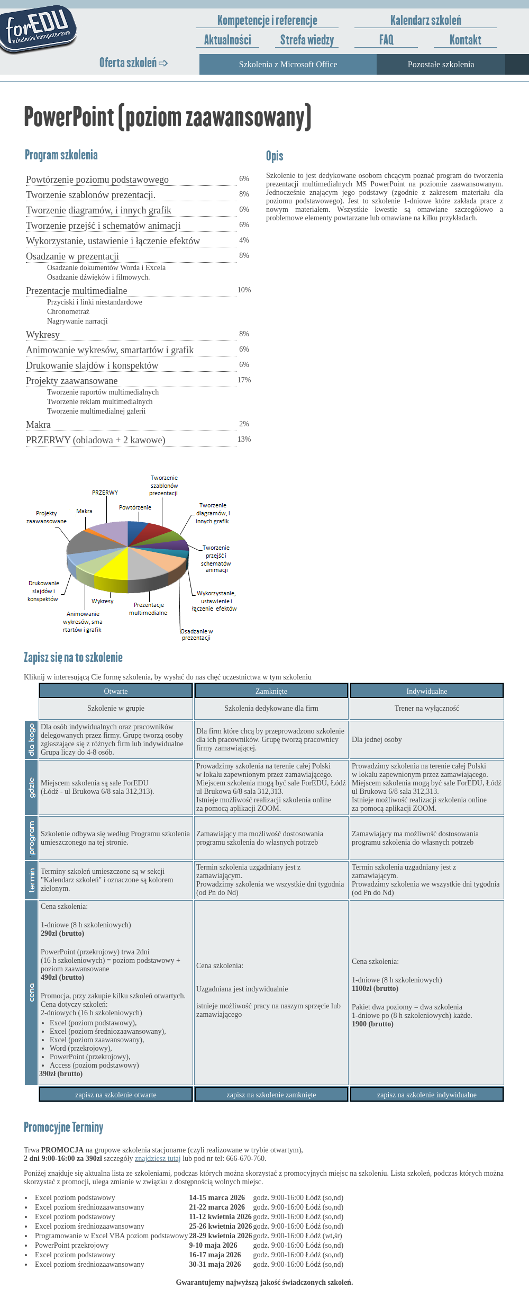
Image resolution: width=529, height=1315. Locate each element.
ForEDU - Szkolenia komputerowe (69, 30)
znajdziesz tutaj (158, 1158)
